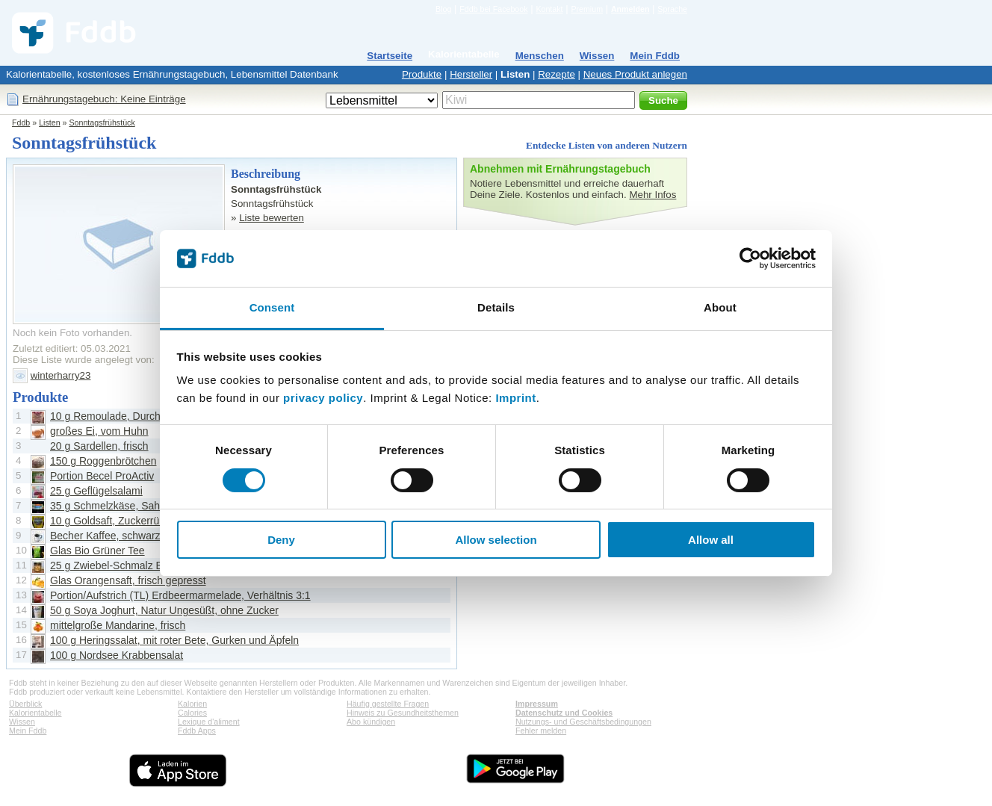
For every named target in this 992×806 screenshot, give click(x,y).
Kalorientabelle (464, 54)
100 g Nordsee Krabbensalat (116, 655)
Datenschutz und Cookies (564, 712)
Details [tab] (496, 307)
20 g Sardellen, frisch (99, 446)
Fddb (21, 122)
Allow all (711, 539)
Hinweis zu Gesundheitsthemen (403, 712)
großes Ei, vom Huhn (99, 431)
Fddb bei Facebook (493, 8)
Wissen (597, 55)
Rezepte (556, 74)
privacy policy (323, 397)
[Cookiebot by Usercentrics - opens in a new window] (750, 258)
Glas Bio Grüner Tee (97, 551)
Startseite (389, 55)
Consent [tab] (272, 307)
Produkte (421, 74)
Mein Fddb (655, 55)
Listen (515, 74)
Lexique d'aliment (209, 721)
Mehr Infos (652, 194)
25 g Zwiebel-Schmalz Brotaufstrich (132, 565)
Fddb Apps (197, 730)
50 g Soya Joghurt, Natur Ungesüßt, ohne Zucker (164, 610)
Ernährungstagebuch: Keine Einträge (104, 99)
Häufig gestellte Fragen (388, 703)
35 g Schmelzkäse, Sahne (111, 506)
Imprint (515, 397)
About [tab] (720, 307)
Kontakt (549, 8)
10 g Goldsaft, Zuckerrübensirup (124, 521)
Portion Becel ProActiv (102, 476)
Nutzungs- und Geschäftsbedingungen (583, 721)
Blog (443, 8)
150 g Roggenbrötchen (103, 461)
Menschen (539, 55)
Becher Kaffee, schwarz (105, 536)
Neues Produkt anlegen (635, 74)
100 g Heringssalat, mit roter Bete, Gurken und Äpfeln (174, 640)
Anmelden (630, 8)
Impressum (536, 703)
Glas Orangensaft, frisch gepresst (128, 580)
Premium (587, 8)
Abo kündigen (371, 721)
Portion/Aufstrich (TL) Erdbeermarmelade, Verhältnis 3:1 (180, 595)
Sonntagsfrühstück (101, 122)
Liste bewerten (271, 217)
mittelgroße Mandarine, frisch (117, 625)
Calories (192, 712)
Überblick (25, 703)
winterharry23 (61, 375)
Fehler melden (540, 730)
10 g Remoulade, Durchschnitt (120, 416)
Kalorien (192, 703)
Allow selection (495, 539)
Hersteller (471, 74)
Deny (281, 539)
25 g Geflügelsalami (96, 491)
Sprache (672, 8)
